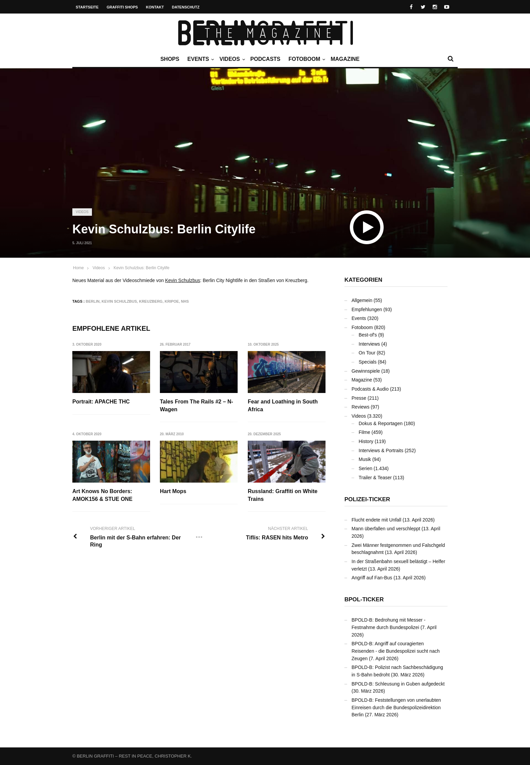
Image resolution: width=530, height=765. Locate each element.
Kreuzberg (151, 301)
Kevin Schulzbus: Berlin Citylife (141, 267)
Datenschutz (186, 7)
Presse (359, 398)
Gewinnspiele (366, 371)
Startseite (87, 7)
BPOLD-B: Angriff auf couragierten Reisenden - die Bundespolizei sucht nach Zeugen (396, 651)
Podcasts (265, 59)
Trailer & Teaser (375, 477)
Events (199, 59)
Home (78, 267)
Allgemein (362, 300)
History (366, 441)
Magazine (345, 59)
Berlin (93, 301)
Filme (364, 432)
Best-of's (368, 335)
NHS (185, 301)
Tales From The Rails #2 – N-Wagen (196, 405)
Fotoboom (305, 59)
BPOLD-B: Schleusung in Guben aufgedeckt (398, 684)
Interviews (369, 344)
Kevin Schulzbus (182, 280)
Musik (365, 459)
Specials (368, 362)
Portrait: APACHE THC (101, 401)
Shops (169, 59)
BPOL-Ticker (364, 599)
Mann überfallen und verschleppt (386, 528)
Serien (365, 468)
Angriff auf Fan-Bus (372, 577)
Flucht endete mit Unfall (376, 520)
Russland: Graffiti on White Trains (282, 495)
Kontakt (155, 7)
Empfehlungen (367, 309)
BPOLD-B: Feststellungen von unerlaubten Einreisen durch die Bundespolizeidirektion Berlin (396, 707)
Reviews (360, 407)
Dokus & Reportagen (381, 423)
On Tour (367, 352)
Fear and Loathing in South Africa (283, 405)
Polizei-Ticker (367, 499)
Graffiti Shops (122, 7)
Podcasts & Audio (370, 389)
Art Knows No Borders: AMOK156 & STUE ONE (102, 495)
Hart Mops (173, 491)
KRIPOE (172, 301)
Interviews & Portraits (381, 450)
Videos (231, 59)
